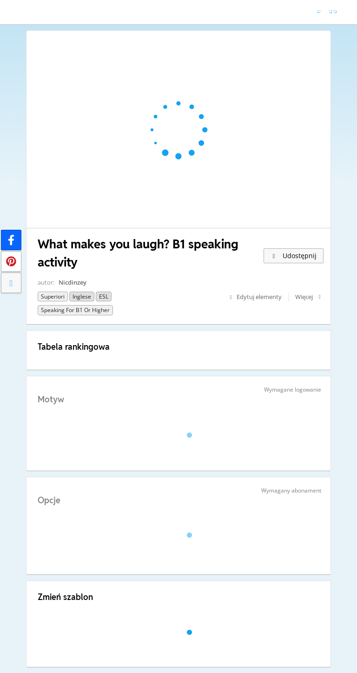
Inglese (82, 296)
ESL (103, 296)
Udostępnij (294, 255)
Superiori (53, 296)
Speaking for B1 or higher (75, 310)
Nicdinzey (72, 282)
